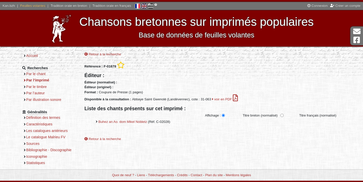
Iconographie (36, 156)
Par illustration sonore (43, 100)
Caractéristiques (39, 124)
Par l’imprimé (37, 80)
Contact (196, 175)
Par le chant (36, 74)
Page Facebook (356, 40)
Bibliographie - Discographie (49, 150)
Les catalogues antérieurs (47, 131)
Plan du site (214, 175)
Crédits (182, 175)
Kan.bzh (9, 6)
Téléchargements (161, 175)
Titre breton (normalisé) (260, 115)
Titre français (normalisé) (317, 115)
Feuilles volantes (32, 6)
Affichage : (213, 115)
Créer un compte (345, 6)
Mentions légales (238, 175)
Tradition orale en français (112, 6)
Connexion (317, 6)
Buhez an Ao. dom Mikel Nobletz (122, 122)
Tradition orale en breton (69, 6)
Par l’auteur (35, 93)
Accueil (32, 56)
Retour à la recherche (102, 54)
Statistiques (35, 163)
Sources (33, 144)
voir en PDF (225, 99)
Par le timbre (36, 87)
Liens (141, 175)
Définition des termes (43, 118)
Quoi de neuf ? (123, 175)
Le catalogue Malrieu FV (45, 137)
